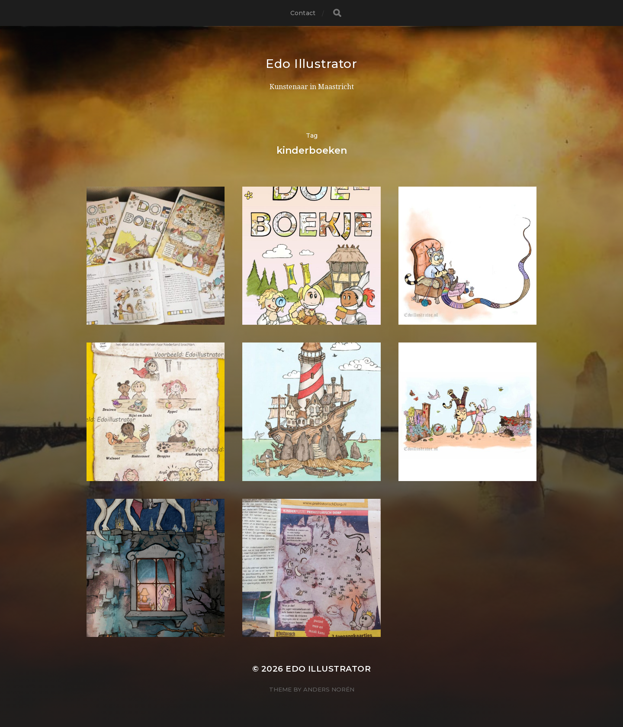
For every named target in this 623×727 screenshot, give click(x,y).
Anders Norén (328, 689)
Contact (302, 13)
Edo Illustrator (311, 63)
